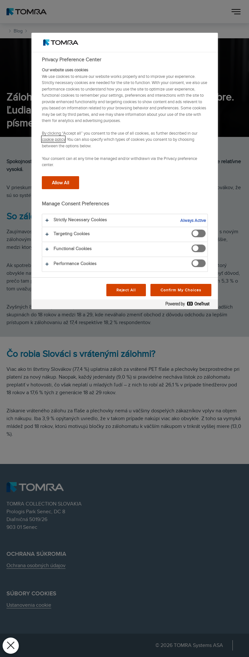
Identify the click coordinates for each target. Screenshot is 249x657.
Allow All (60, 182)
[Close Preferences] (11, 646)
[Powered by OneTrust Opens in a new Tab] (190, 305)
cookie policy (53, 139)
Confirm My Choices (180, 290)
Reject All (126, 290)
